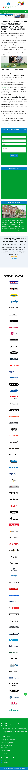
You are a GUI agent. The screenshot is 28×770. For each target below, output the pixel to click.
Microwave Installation (6, 748)
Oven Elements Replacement (7, 743)
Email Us (5, 760)
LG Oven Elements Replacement (16, 108)
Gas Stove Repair (4, 740)
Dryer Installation (4, 747)
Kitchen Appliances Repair (7, 742)
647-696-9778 (6, 762)
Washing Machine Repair (6, 745)
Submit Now (14, 155)
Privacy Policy (4, 753)
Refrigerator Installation (6, 750)
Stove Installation (4, 751)
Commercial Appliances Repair (8, 739)
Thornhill (2, 13)
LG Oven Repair (9, 13)
